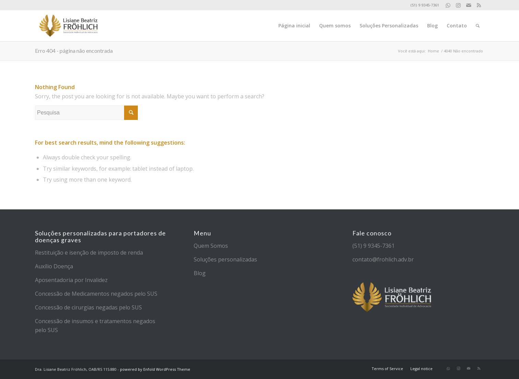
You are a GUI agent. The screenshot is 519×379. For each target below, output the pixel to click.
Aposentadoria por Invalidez (71, 280)
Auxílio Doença (54, 266)
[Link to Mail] (468, 5)
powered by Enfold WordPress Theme (155, 369)
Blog (200, 273)
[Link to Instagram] (458, 5)
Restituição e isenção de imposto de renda (89, 252)
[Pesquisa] (477, 25)
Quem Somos (211, 245)
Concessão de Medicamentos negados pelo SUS (96, 293)
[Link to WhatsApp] (448, 5)
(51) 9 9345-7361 (373, 245)
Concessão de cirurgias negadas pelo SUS (88, 307)
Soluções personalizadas (225, 259)
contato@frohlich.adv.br (383, 259)
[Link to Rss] (479, 5)
